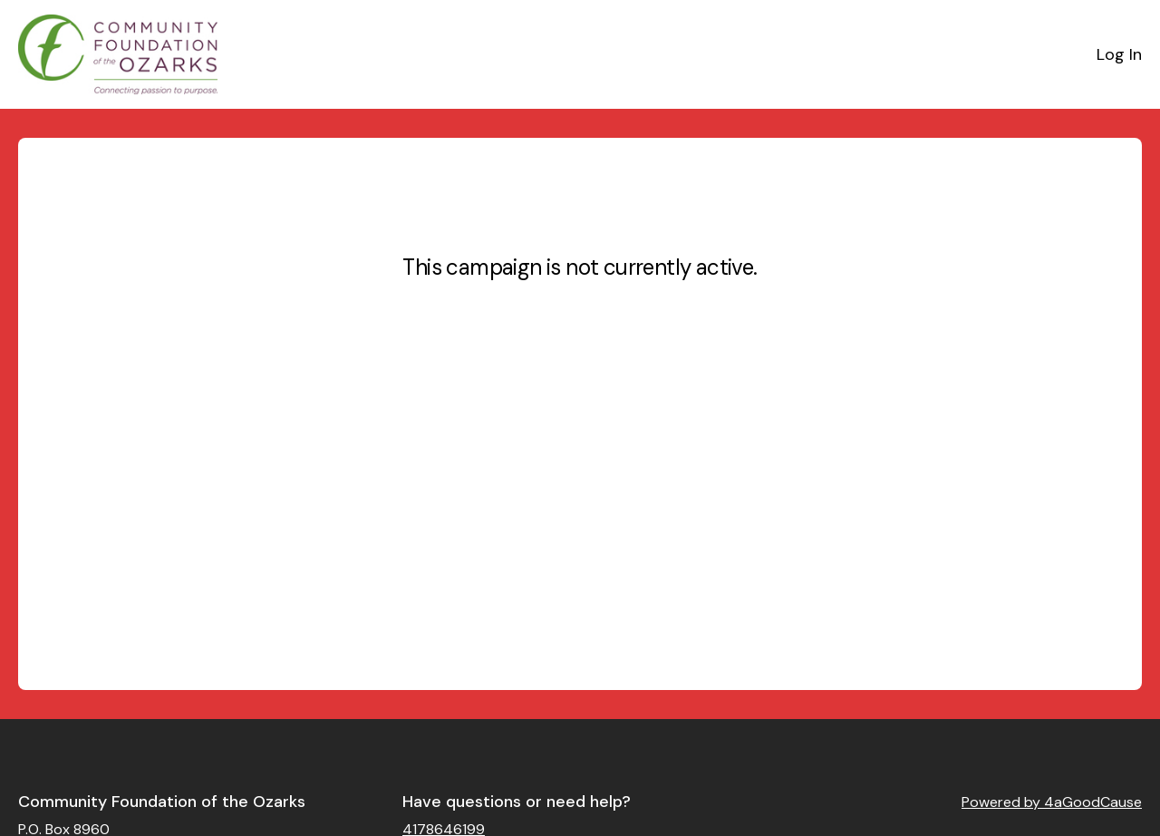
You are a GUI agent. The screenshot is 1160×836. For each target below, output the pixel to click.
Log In (1119, 54)
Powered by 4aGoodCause (1052, 802)
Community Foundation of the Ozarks (161, 801)
